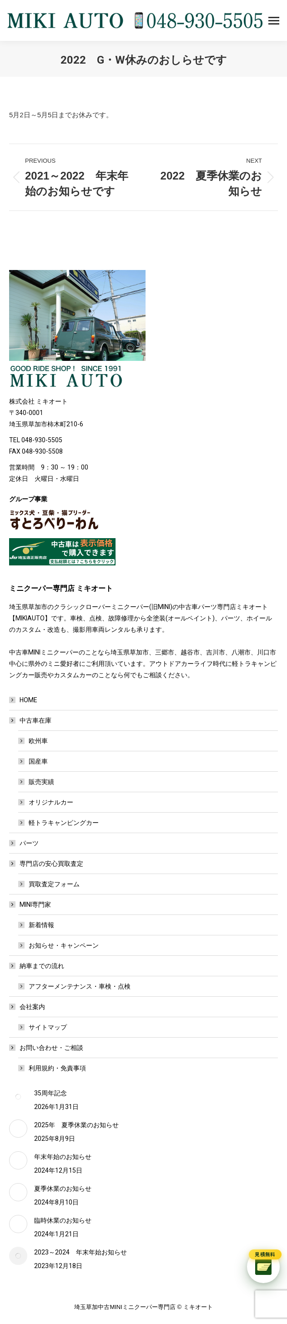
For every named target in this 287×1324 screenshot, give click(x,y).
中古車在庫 (30, 720)
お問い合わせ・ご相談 (46, 1047)
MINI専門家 (30, 904)
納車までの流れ (37, 965)
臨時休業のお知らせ (62, 1220)
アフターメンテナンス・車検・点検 (80, 986)
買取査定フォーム (54, 884)
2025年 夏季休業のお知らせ (76, 1125)
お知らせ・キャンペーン (64, 945)
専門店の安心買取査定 (46, 863)
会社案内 (27, 1006)
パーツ (29, 843)
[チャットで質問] (263, 1266)
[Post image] (18, 1097)
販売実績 (41, 781)
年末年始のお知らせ (62, 1156)
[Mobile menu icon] (273, 21)
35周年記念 (50, 1093)
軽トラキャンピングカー (64, 822)
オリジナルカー (51, 802)
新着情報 (41, 925)
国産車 (38, 761)
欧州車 (38, 740)
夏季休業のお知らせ (62, 1188)
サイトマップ (48, 1027)
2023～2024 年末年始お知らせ (80, 1252)
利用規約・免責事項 (57, 1068)
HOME (28, 700)
